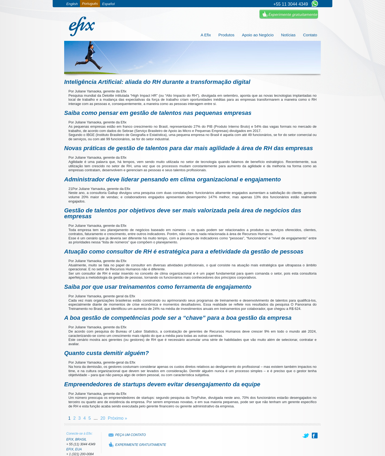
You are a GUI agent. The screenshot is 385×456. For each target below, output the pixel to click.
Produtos (226, 35)
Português (90, 4)
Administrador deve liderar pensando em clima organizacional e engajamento (172, 179)
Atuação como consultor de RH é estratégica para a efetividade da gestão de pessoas (183, 251)
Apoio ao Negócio (258, 35)
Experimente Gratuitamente (288, 14)
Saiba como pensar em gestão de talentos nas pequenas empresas (158, 113)
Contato (310, 35)
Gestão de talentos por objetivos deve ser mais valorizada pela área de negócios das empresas (182, 213)
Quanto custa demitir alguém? (106, 353)
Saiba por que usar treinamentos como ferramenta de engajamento (158, 286)
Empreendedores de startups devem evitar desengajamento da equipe (162, 384)
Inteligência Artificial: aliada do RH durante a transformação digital (157, 82)
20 (103, 418)
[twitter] (306, 435)
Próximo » (117, 418)
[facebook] (315, 435)
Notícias (288, 35)
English (72, 4)
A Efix (206, 35)
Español (108, 4)
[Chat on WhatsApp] (314, 4)
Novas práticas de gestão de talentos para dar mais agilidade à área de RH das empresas (188, 148)
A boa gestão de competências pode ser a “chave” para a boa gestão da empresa (177, 317)
